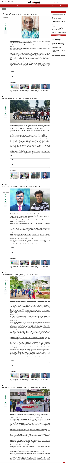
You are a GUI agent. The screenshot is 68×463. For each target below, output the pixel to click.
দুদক (13, 5)
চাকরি (24, 5)
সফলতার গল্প (36, 5)
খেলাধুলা (47, 5)
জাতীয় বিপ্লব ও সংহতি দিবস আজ (15, 8)
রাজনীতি (16, 5)
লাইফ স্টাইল (52, 5)
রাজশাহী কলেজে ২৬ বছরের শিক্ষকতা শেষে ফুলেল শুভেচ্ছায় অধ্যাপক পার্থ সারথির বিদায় (58, 45)
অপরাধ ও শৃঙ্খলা (29, 5)
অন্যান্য (64, 5)
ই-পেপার (55, 2)
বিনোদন (57, 5)
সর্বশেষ (6, 5)
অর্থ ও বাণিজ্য (42, 5)
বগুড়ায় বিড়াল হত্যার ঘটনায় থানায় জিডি (28, 8)
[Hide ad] (64, 462)
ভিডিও (61, 5)
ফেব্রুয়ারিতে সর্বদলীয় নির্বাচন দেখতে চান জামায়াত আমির (45, 8)
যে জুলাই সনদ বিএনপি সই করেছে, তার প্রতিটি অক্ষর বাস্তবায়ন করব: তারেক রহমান (58, 16)
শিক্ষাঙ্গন (20, 5)
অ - (5, 33)
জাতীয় (10, 5)
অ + (5, 30)
